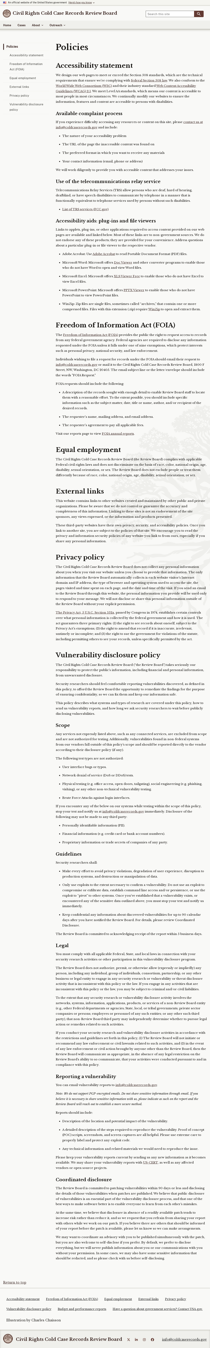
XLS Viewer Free (127, 276)
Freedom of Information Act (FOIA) (26, 66)
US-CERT (150, 1162)
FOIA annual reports (118, 433)
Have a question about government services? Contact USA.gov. (158, 1309)
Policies (12, 46)
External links (19, 86)
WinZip (154, 309)
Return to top (14, 1282)
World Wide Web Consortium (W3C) (84, 86)
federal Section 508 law (149, 80)
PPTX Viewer (134, 290)
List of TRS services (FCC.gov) (85, 209)
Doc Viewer (123, 262)
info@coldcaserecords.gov (76, 365)
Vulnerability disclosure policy (26, 107)
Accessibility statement (26, 55)
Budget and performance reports (82, 1309)
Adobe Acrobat (104, 254)
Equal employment (23, 78)
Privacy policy (19, 95)
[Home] (65, 13)
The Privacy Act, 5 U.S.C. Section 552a (85, 612)
